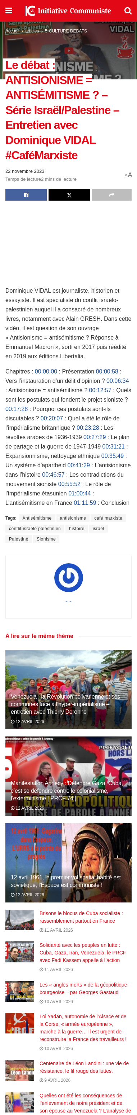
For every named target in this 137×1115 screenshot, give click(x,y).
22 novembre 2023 (24, 171)
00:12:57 (100, 390)
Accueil (12, 31)
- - (68, 601)
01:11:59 (85, 503)
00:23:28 (88, 428)
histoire (77, 528)
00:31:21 (113, 446)
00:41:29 (79, 465)
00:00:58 (107, 371)
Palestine (18, 539)
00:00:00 (46, 371)
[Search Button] (128, 11)
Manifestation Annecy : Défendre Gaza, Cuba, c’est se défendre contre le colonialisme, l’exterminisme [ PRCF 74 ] (67, 790)
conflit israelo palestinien (35, 528)
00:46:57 (53, 475)
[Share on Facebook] (26, 195)
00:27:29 (94, 437)
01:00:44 (79, 493)
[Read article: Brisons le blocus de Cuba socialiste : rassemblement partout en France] (19, 920)
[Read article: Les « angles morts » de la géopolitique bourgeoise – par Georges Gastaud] (19, 991)
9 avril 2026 (55, 1083)
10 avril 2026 (56, 1001)
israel (98, 528)
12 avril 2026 (27, 721)
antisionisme (73, 518)
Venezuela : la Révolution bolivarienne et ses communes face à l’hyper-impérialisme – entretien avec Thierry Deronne (65, 704)
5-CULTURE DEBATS (66, 31)
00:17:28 (16, 409)
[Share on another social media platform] (112, 195)
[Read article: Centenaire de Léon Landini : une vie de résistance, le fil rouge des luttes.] (19, 1073)
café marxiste (108, 518)
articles (32, 31)
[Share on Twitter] (69, 195)
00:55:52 (69, 484)
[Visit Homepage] (68, 11)
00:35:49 (112, 456)
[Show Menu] (8, 11)
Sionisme (46, 539)
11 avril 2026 (56, 930)
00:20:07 (52, 418)
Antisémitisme (36, 518)
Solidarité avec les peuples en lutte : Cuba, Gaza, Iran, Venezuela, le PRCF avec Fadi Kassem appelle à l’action (83, 952)
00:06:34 (117, 381)
